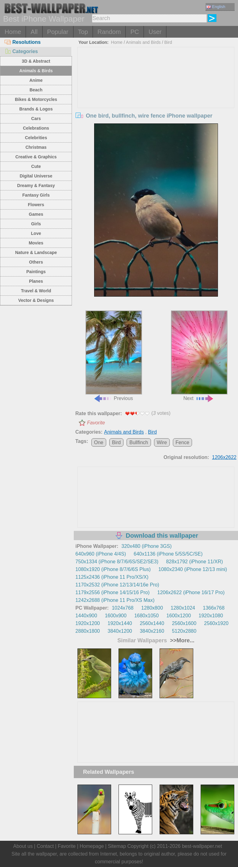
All (34, 31)
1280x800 (152, 608)
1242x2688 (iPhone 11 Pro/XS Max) (114, 600)
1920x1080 (210, 615)
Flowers (36, 204)
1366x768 (213, 608)
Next (199, 356)
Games (36, 214)
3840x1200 (120, 631)
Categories (21, 51)
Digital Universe (36, 175)
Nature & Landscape (36, 252)
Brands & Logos (36, 108)
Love (36, 233)
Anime (36, 80)
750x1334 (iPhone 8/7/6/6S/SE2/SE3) (116, 561)
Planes (36, 281)
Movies (36, 242)
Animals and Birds (143, 42)
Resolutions (23, 42)
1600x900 (116, 615)
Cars (36, 118)
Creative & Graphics (36, 156)
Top (83, 31)
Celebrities (36, 137)
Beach (36, 89)
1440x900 (86, 615)
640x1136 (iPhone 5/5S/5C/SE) (168, 553)
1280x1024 (183, 608)
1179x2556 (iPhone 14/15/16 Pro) (112, 592)
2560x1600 (184, 623)
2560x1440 (152, 623)
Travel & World (36, 290)
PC (134, 31)
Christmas (35, 147)
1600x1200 (178, 615)
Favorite (96, 422)
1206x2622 (224, 457)
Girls (36, 223)
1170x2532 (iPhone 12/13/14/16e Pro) (117, 584)
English (215, 6)
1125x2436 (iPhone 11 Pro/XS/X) (111, 577)
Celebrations (36, 128)
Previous (114, 356)
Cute (36, 166)
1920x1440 (120, 623)
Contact (45, 846)
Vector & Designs (36, 300)
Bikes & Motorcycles (36, 99)
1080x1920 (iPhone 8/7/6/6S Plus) (113, 569)
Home (13, 31)
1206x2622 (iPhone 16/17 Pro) (191, 592)
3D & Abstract (36, 61)
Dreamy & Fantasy (36, 185)
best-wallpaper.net (202, 846)
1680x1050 (146, 615)
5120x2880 (184, 631)
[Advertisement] (156, 93)
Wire (162, 442)
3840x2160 (152, 631)
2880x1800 (87, 631)
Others (36, 262)
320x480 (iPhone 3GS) (146, 546)
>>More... (181, 640)
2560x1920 (216, 623)
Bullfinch (138, 442)
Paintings (36, 271)
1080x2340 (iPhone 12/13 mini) (192, 569)
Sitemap (117, 846)
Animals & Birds (36, 70)
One (98, 442)
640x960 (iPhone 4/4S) (100, 553)
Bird (168, 42)
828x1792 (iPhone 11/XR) (194, 561)
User (154, 31)
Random (109, 31)
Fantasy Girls (36, 195)
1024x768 (122, 608)
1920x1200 (87, 623)
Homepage (92, 846)
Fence (182, 442)
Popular (58, 31)
